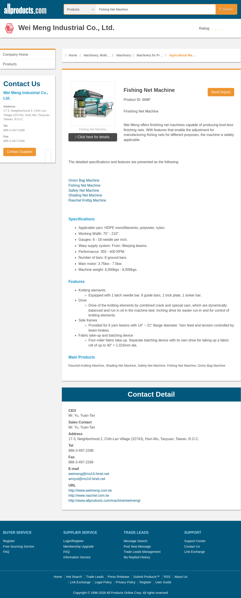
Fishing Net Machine (84, 185)
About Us (180, 576)
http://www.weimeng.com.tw (90, 490)
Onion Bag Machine (83, 180)
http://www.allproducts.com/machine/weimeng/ (104, 500)
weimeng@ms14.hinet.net (88, 474)
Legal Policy (103, 582)
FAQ (6, 551)
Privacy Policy (126, 582)
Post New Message (137, 546)
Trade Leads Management (142, 551)
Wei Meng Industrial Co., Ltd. (66, 28)
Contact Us (192, 546)
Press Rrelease (118, 576)
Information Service (77, 557)
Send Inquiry (221, 92)
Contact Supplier (19, 152)
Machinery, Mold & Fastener (97, 55)
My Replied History (137, 557)
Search (226, 9)
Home (71, 55)
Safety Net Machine (83, 190)
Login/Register (73, 541)
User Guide (163, 582)
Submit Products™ (146, 576)
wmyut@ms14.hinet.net (86, 479)
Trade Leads (95, 576)
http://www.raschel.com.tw (88, 495)
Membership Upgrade (78, 546)
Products (10, 64)
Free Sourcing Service (18, 546)
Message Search (135, 541)
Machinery (123, 55)
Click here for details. (92, 137)
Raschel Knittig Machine (87, 200)
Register (9, 541)
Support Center (195, 541)
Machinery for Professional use (150, 55)
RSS (167, 576)
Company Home (15, 54)
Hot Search (74, 576)
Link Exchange (194, 551)
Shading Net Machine (85, 195)
